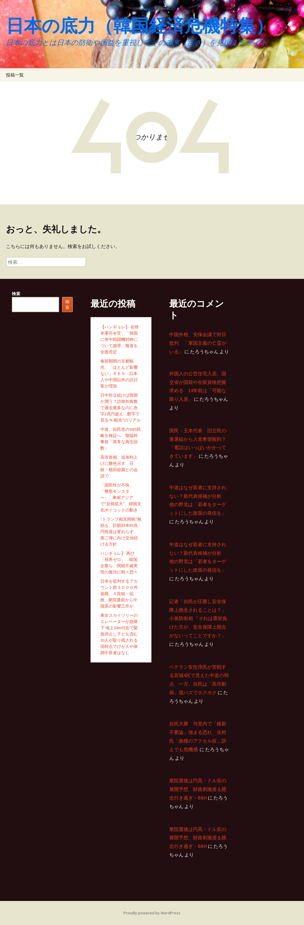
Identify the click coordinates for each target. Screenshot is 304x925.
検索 (16, 293)
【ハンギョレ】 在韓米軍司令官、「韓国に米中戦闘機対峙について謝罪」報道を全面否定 (119, 339)
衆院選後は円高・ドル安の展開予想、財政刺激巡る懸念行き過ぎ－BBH (197, 789)
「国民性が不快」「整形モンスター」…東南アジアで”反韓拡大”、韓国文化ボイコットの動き (120, 497)
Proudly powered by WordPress (152, 913)
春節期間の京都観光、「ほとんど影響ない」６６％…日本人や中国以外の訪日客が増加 (119, 373)
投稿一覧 (15, 75)
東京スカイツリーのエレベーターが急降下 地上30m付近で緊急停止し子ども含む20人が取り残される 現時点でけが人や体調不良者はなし (119, 634)
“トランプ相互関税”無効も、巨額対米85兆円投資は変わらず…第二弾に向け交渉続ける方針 (120, 531)
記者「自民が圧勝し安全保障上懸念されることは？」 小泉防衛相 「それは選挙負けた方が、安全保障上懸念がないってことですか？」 (198, 618)
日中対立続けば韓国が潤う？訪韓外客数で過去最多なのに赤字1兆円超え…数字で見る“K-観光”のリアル (120, 407)
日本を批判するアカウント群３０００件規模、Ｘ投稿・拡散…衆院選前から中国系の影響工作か (119, 593)
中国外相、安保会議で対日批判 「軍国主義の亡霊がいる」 (197, 343)
